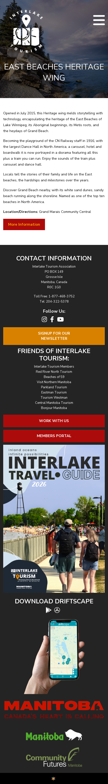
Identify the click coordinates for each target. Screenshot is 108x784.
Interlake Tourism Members (54, 366)
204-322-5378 (57, 301)
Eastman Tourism (54, 392)
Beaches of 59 (54, 377)
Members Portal (54, 435)
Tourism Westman (54, 397)
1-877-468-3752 (61, 296)
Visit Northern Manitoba (54, 382)
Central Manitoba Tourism (54, 403)
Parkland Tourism (54, 387)
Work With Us (54, 420)
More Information (24, 224)
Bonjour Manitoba (54, 408)
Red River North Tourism (54, 372)
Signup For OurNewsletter (54, 336)
